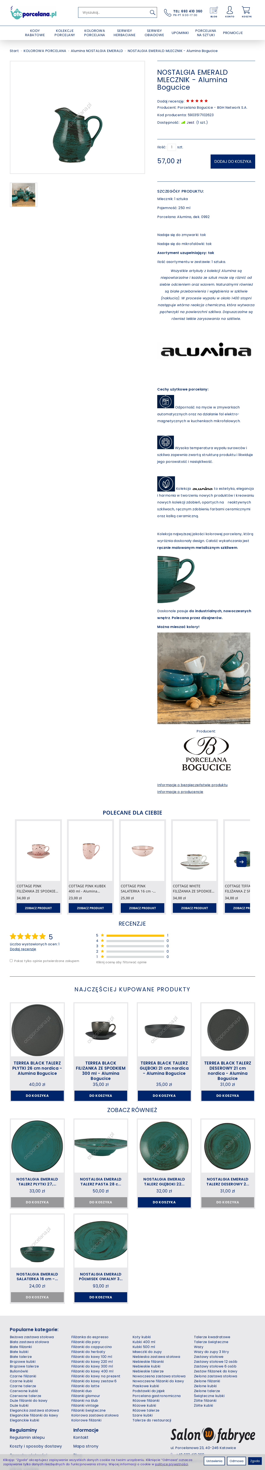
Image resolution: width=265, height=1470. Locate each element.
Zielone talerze (207, 1405)
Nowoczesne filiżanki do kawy (158, 1396)
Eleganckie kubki (24, 1435)
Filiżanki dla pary (85, 1356)
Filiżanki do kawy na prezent (96, 1391)
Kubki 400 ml (143, 1356)
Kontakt (81, 1452)
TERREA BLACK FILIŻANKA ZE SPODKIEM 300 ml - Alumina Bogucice (100, 1071)
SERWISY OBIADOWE (154, 32)
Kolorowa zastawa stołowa (95, 1430)
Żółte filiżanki (205, 1415)
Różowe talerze (146, 1425)
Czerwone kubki (24, 1405)
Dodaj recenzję (23, 949)
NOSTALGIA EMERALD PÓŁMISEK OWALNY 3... (100, 1287)
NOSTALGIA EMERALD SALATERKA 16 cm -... (37, 1287)
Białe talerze (21, 1371)
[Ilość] (171, 147)
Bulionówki (19, 1386)
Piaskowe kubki (145, 1400)
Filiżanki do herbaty (88, 1366)
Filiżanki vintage (85, 1420)
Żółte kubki (203, 1420)
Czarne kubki (21, 1396)
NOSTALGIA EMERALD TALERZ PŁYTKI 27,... (37, 1188)
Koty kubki (141, 1352)
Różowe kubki (144, 1420)
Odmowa (236, 1461)
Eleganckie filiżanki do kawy (34, 1430)
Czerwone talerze (25, 1410)
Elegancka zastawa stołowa (34, 1425)
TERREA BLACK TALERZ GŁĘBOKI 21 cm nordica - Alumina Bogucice (164, 1068)
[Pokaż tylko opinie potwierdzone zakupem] (11, 961)
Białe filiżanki (21, 1361)
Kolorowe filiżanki (86, 1435)
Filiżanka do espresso (90, 1352)
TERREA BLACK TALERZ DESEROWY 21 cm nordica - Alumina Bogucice (227, 1071)
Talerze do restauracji (151, 1435)
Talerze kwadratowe (212, 1352)
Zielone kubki (205, 1400)
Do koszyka (37, 1096)
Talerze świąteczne (211, 1356)
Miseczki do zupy (147, 1366)
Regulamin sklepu (27, 1452)
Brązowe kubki (22, 1376)
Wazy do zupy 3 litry (211, 1366)
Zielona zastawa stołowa (215, 1391)
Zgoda (255, 1461)
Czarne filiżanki (23, 1391)
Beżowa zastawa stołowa (32, 1352)
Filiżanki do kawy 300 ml (92, 1381)
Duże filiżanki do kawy (29, 1415)
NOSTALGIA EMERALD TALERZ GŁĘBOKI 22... (164, 1188)
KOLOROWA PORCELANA (94, 32)
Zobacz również (132, 1116)
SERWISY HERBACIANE (124, 32)
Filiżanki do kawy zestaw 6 (94, 1396)
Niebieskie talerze (148, 1386)
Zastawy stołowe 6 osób (215, 1381)
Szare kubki (142, 1430)
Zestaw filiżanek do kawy (215, 1386)
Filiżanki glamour (85, 1410)
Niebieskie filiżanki (148, 1376)
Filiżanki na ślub (84, 1415)
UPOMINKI (180, 32)
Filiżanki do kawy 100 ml (91, 1371)
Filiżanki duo (81, 1405)
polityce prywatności (171, 1464)
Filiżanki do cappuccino (91, 1361)
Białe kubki (19, 1366)
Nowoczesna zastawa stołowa (158, 1391)
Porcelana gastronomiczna (156, 1410)
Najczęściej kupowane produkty (132, 989)
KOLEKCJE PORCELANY (64, 32)
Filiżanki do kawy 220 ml (92, 1376)
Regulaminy (23, 1445)
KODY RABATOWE (35, 32)
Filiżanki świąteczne (88, 1425)
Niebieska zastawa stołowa (156, 1371)
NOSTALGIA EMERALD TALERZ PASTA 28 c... (100, 1188)
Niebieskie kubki (146, 1381)
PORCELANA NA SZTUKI (205, 32)
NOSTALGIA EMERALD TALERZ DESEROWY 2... (227, 1188)
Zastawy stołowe (209, 1371)
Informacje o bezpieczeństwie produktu (192, 783)
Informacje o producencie (180, 790)
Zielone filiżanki (207, 1396)
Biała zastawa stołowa (29, 1356)
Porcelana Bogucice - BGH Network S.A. (212, 107)
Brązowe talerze (24, 1381)
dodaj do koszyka (232, 160)
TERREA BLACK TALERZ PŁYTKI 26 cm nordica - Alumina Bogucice (37, 1068)
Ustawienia (214, 1461)
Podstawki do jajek (148, 1405)
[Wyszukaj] (152, 12)
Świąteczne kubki (209, 1410)
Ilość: (161, 147)
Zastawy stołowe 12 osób (215, 1376)
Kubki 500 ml (143, 1361)
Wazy (199, 1361)
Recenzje (132, 923)
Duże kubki (19, 1420)
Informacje (86, 1445)
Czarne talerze (23, 1400)
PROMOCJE (233, 32)
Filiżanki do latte (85, 1400)
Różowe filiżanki (146, 1415)
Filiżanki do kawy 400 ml (92, 1386)
